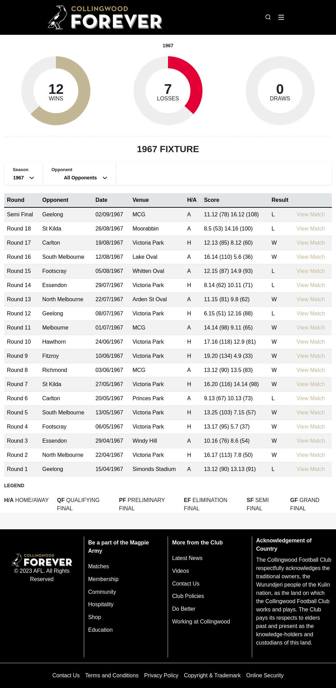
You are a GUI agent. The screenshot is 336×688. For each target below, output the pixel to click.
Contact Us (185, 584)
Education (100, 630)
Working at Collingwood (201, 622)
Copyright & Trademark (212, 675)
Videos (180, 571)
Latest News (187, 558)
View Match (311, 214)
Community (102, 592)
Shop (94, 617)
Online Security (265, 675)
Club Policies (188, 596)
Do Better (184, 609)
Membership (103, 579)
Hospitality (101, 604)
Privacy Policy (161, 675)
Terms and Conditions (112, 675)
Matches (98, 566)
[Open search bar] (268, 17)
